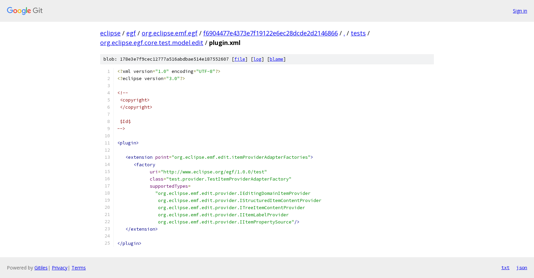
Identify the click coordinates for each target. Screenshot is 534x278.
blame (276, 59)
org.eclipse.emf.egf (170, 33)
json (521, 267)
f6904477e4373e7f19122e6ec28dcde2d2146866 (270, 33)
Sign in (520, 10)
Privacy (59, 267)
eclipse (110, 33)
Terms (79, 267)
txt (505, 267)
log (257, 59)
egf (131, 33)
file (239, 59)
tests (358, 33)
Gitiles (41, 267)
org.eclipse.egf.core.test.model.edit (151, 42)
